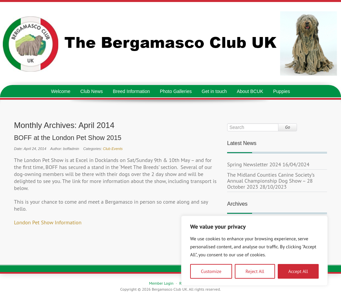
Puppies (281, 91)
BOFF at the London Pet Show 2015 (67, 137)
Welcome (60, 91)
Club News (91, 91)
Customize (211, 271)
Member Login (161, 283)
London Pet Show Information (48, 222)
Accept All (298, 271)
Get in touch (214, 91)
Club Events (113, 149)
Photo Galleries (176, 91)
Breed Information (131, 91)
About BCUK (250, 91)
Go (287, 127)
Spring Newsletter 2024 (254, 164)
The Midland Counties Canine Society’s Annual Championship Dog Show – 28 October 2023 (271, 180)
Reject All (254, 271)
